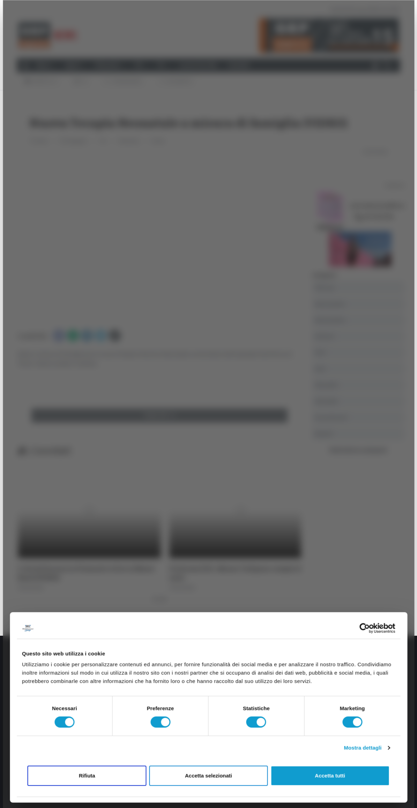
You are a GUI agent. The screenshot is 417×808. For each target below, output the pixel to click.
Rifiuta (87, 775)
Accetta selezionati (208, 775)
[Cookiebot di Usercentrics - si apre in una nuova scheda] (364, 628)
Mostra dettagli (362, 748)
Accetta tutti (330, 775)
